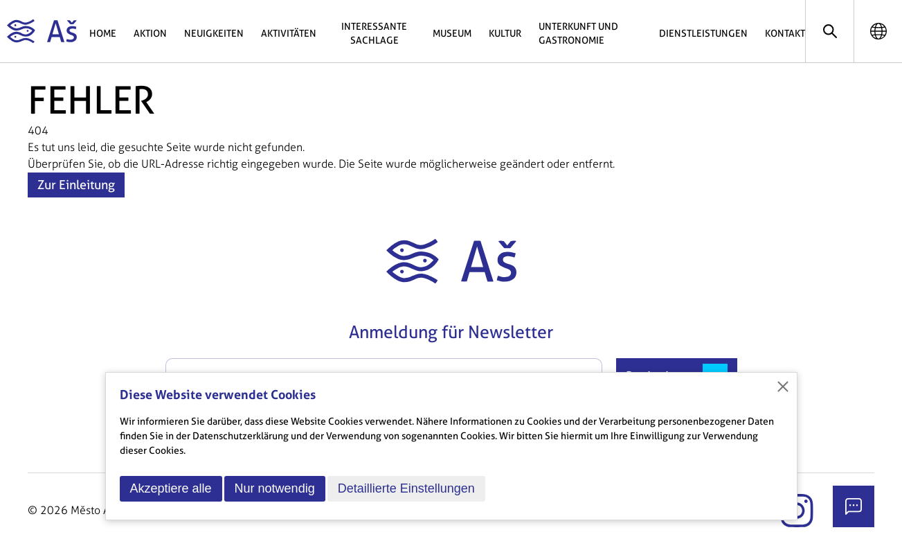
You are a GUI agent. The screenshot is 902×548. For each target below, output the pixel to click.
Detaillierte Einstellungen (406, 488)
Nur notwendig (275, 488)
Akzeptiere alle (171, 488)
